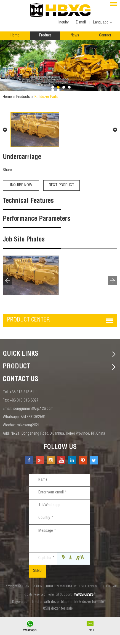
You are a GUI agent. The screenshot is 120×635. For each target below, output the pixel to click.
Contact (105, 36)
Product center (28, 320)
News (75, 36)
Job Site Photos (24, 240)
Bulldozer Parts (46, 97)
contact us (20, 379)
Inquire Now (21, 185)
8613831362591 (33, 417)
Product (45, 36)
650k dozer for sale (89, 602)
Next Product (61, 185)
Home (15, 36)
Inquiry (63, 23)
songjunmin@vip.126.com (33, 409)
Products (23, 97)
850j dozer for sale (58, 609)
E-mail (90, 630)
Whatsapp (30, 630)
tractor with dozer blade (51, 602)
